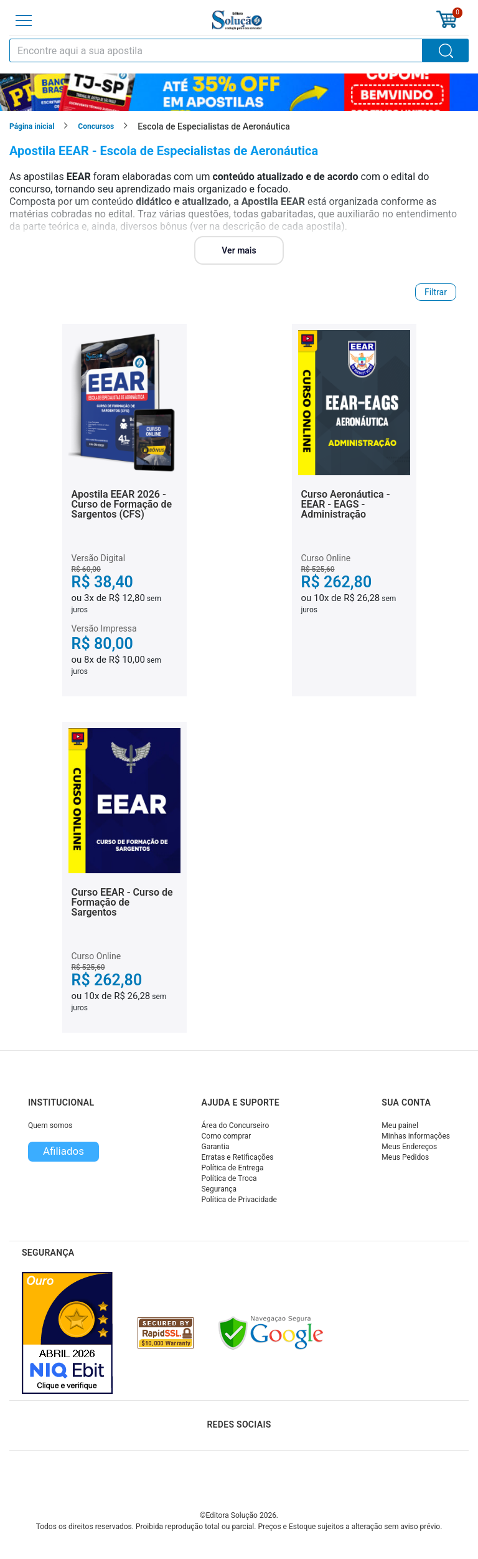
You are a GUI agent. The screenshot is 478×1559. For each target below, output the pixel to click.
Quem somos (50, 1125)
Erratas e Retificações (237, 1157)
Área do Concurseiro (235, 1125)
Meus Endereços (409, 1146)
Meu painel (400, 1125)
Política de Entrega (232, 1168)
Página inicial (31, 126)
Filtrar (435, 292)
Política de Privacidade (238, 1199)
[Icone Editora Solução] (237, 20)
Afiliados (63, 1151)
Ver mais (239, 250)
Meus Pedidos (405, 1157)
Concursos (96, 126)
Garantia (215, 1146)
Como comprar (226, 1136)
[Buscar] (446, 50)
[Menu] (24, 20)
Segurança (219, 1189)
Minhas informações (416, 1136)
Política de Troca (228, 1178)
